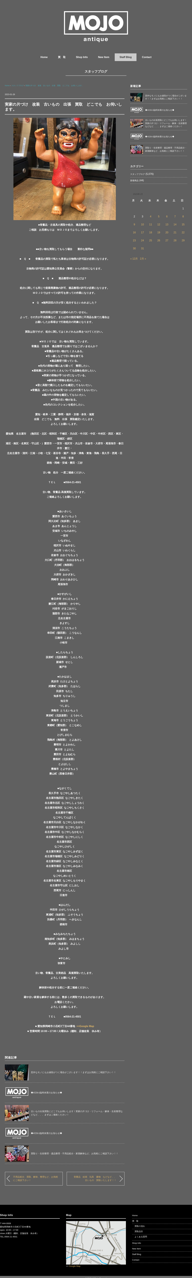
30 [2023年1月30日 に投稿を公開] (134, 248)
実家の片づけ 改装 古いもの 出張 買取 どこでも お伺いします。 (54, 85)
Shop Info (82, 57)
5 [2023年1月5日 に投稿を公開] (159, 216)
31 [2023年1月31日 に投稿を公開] (142, 248)
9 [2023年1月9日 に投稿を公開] (134, 224)
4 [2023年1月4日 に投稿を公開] (150, 216)
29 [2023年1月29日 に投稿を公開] (183, 240)
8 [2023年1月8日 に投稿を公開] (183, 216)
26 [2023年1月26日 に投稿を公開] (158, 240)
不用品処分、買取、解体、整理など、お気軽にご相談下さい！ (35, 1179)
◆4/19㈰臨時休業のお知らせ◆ (46, 1092)
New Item (103, 57)
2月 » (143, 258)
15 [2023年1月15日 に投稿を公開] (183, 224)
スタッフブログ (96, 71)
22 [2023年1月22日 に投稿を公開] (183, 232)
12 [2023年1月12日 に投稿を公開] (158, 224)
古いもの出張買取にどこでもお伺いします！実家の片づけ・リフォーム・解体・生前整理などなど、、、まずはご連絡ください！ (166, 123)
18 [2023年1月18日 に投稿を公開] (150, 232)
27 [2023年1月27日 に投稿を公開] (166, 240)
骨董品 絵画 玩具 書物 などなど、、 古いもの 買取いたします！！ (96, 1179)
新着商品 (134, 180)
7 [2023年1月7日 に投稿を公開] (175, 216)
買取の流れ (140, 1226)
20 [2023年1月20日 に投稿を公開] (166, 232)
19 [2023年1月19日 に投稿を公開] (158, 232)
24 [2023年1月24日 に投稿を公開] (142, 240)
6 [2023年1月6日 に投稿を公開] (167, 216)
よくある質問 (141, 1236)
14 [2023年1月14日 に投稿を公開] (175, 224)
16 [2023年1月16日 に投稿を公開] (134, 232)
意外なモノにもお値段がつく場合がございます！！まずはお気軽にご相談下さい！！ (73, 1072)
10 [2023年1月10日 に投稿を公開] (142, 224)
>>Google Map (85, 1026)
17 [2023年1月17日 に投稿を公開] (142, 232)
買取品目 (139, 1231)
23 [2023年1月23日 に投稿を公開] (134, 240)
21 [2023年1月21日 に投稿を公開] (175, 232)
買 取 (62, 57)
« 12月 (134, 258)
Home (44, 57)
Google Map (74, 1266)
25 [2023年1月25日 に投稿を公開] (150, 240)
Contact (147, 57)
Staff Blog (126, 57)
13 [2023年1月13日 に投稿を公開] (166, 224)
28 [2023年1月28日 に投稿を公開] (175, 240)
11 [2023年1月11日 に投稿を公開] (150, 224)
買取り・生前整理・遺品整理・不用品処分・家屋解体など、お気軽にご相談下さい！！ (74, 1153)
